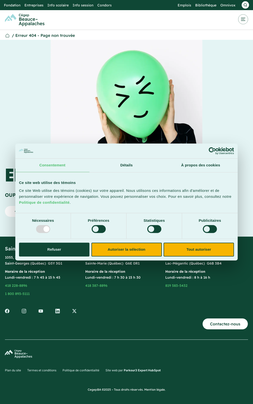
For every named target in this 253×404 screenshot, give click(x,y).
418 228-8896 (16, 285)
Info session (83, 5)
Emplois (184, 5)
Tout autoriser (199, 249)
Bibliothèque (205, 5)
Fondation (12, 5)
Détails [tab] (126, 165)
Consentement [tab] (52, 165)
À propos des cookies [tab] (200, 165)
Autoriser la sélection (127, 249)
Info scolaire (58, 5)
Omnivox (227, 5)
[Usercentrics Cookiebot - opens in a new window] (212, 151)
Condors (104, 5)
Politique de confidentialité (44, 202)
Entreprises (33, 5)
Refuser (54, 249)
